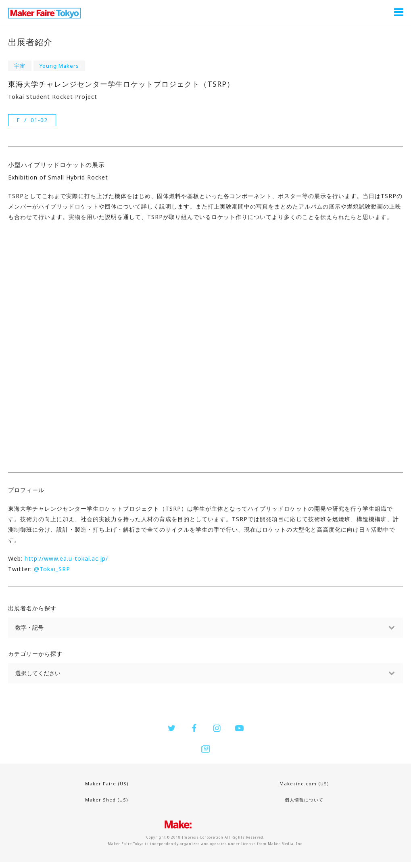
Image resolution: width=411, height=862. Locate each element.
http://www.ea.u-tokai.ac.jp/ (66, 558)
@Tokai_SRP (52, 569)
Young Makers (59, 65)
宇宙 (19, 65)
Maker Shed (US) (106, 800)
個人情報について (304, 800)
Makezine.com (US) (304, 784)
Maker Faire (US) (107, 784)
